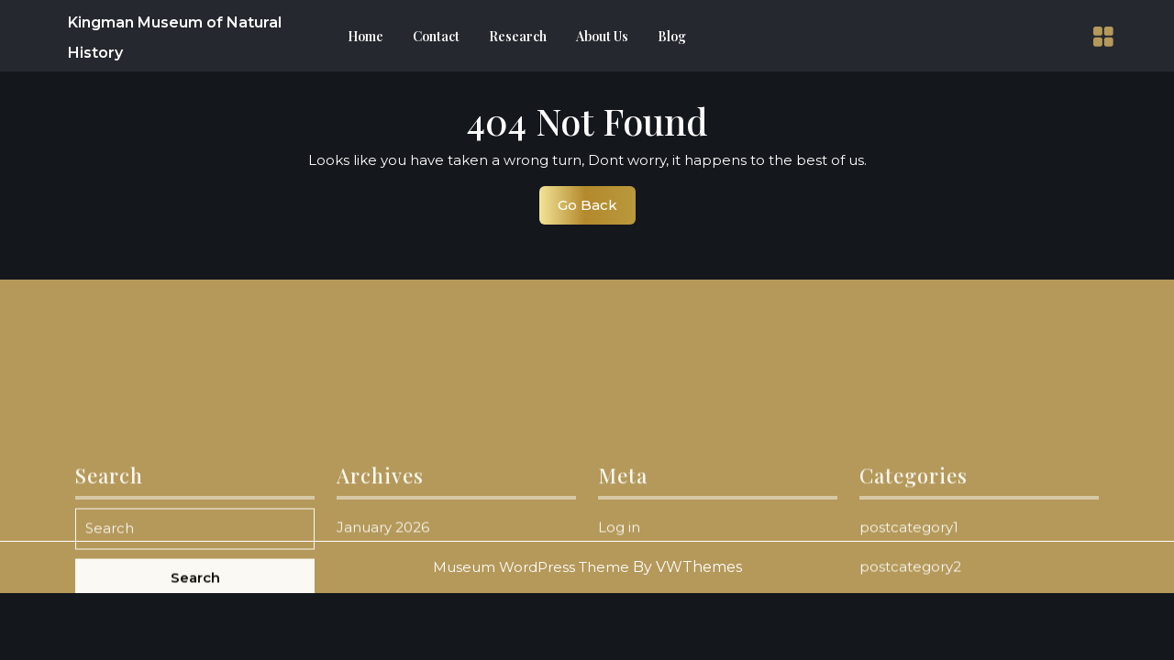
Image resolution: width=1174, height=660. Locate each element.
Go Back (597, 210)
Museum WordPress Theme (531, 567)
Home (365, 36)
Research (518, 36)
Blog (672, 36)
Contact (436, 36)
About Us (602, 36)
